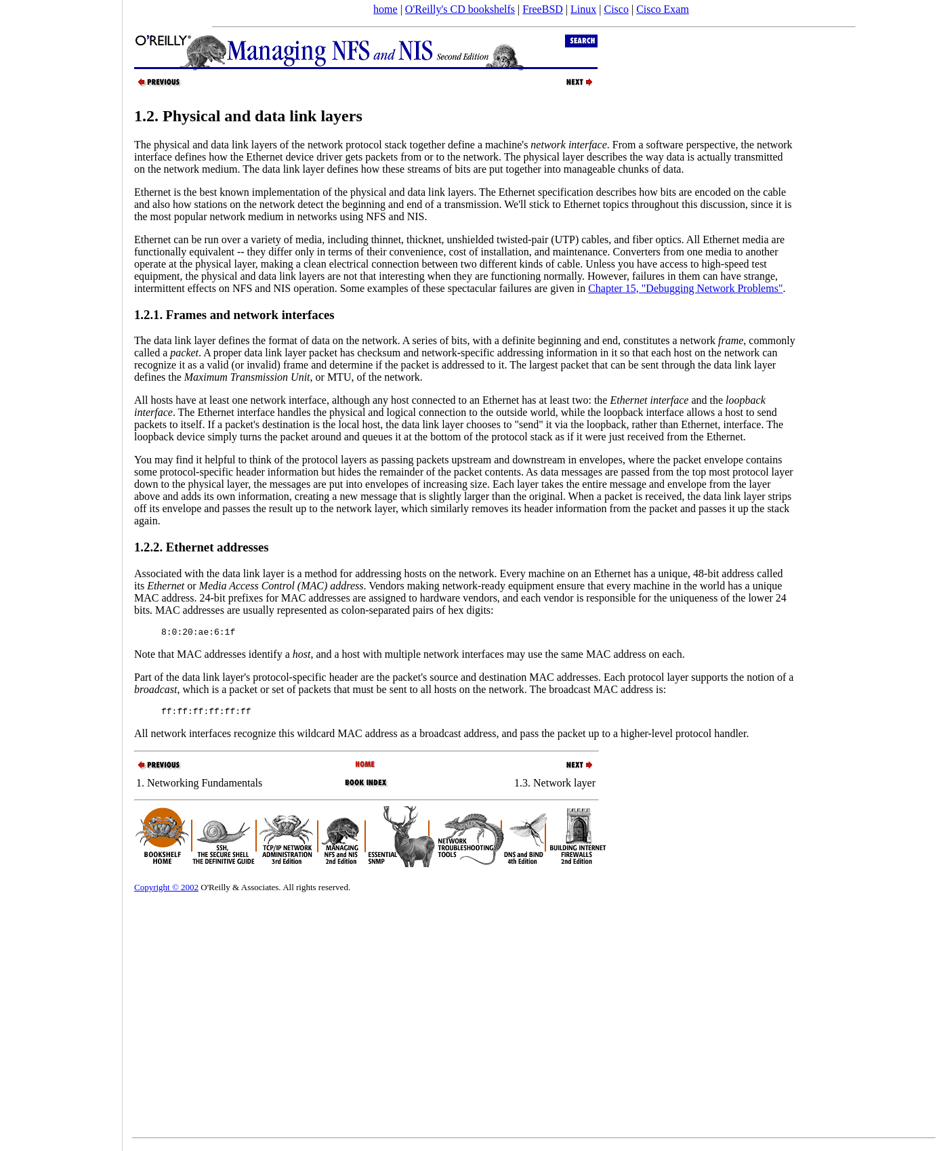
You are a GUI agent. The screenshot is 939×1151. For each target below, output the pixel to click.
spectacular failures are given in (518, 288)
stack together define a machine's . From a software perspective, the (571, 144)
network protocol (346, 144)
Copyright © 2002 (166, 891)
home (385, 9)
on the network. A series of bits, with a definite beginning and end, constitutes (503, 340)
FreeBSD (542, 9)
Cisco (616, 9)
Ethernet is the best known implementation (227, 192)
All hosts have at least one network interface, (233, 400)
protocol (694, 737)
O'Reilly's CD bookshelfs (460, 9)
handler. (731, 737)
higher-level (648, 737)
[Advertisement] (61, 571)
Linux (583, 9)
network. (403, 377)
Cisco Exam (662, 9)
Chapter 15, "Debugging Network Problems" (685, 288)
